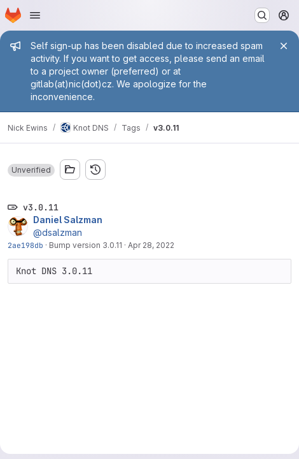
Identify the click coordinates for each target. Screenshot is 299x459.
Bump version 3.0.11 (85, 245)
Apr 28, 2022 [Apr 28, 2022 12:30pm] (151, 245)
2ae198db (25, 245)
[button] (31, 170)
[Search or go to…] (262, 15)
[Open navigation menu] (35, 15)
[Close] (283, 46)
